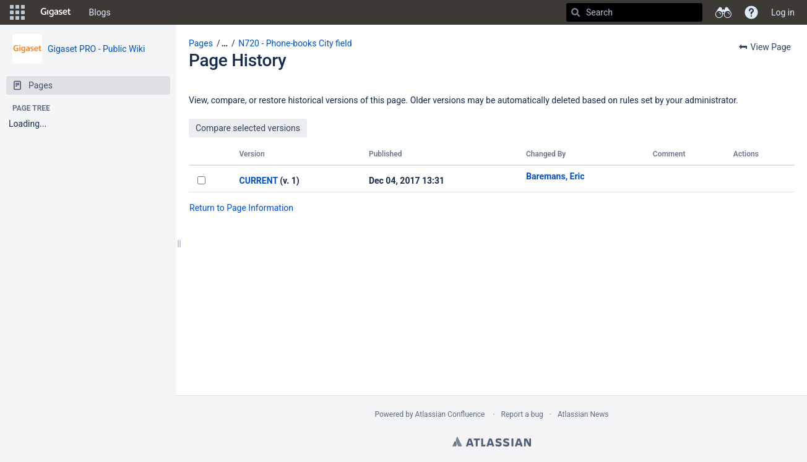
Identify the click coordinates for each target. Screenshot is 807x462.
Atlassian (491, 442)
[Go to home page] (55, 12)
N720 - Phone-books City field (295, 43)
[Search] (575, 12)
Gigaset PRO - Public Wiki (96, 49)
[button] (17, 12)
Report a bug (522, 414)
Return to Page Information (241, 208)
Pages (201, 43)
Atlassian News (583, 414)
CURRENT (259, 181)
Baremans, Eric (555, 176)
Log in (783, 12)
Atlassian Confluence (450, 414)
